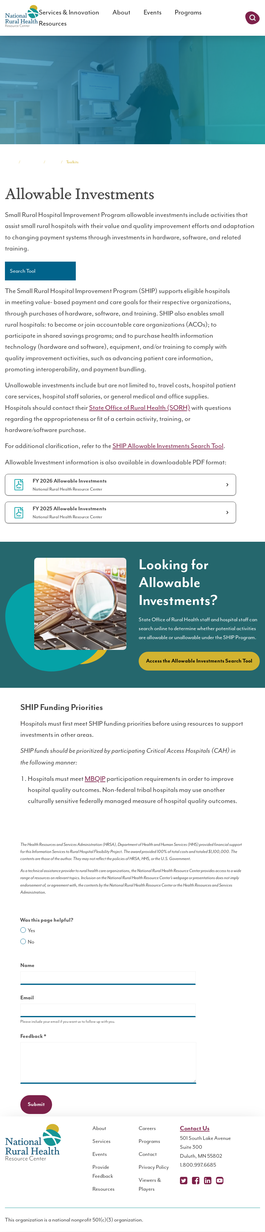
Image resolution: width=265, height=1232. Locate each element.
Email (27, 998)
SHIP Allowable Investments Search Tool (167, 446)
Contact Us (195, 1128)
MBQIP (95, 778)
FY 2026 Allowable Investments (70, 481)
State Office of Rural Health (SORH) (139, 407)
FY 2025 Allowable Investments (69, 509)
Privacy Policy (154, 1167)
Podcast (231, 1180)
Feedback (44, 1037)
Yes (31, 930)
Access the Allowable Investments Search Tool (199, 661)
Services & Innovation (69, 12)
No (31, 941)
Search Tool (22, 270)
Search (252, 18)
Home (10, 162)
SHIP (53, 162)
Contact (148, 1154)
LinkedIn (207, 1180)
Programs (188, 12)
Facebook (195, 1180)
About (121, 12)
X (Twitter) (183, 1180)
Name (27, 965)
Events (152, 12)
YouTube (219, 1180)
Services (101, 1141)
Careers (147, 1128)
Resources (53, 23)
